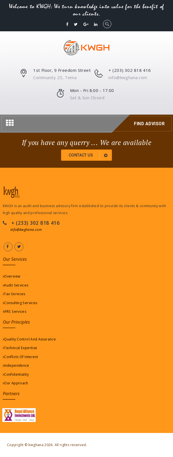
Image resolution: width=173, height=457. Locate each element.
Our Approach (15, 383)
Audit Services (15, 285)
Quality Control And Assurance (29, 339)
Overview (11, 276)
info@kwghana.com (26, 229)
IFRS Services (14, 311)
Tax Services (14, 294)
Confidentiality (16, 374)
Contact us (89, 155)
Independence (16, 365)
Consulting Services (20, 302)
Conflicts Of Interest (20, 356)
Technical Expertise (20, 347)
